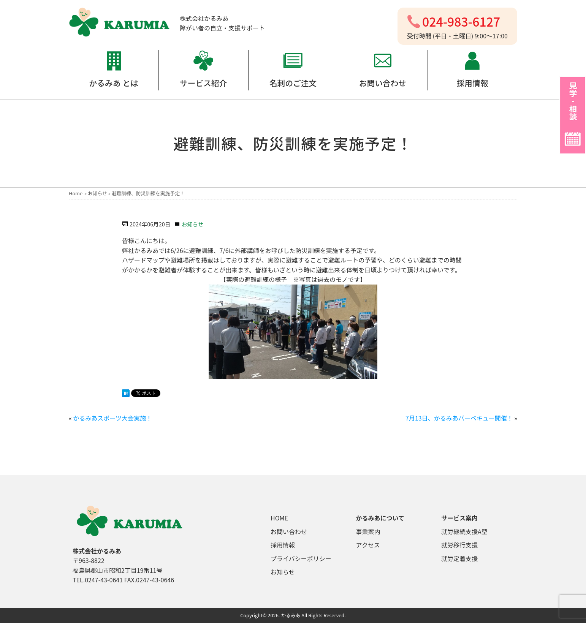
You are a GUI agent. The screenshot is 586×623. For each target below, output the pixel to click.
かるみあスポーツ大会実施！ (112, 417)
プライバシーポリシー (301, 558)
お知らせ (97, 193)
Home (75, 193)
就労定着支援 (459, 558)
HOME (279, 517)
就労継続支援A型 (464, 531)
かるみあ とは (113, 83)
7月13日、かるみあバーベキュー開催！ (459, 417)
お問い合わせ (383, 83)
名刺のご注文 (293, 83)
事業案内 (368, 531)
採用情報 (472, 83)
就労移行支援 (459, 544)
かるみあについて (380, 517)
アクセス (368, 544)
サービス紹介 (203, 83)
